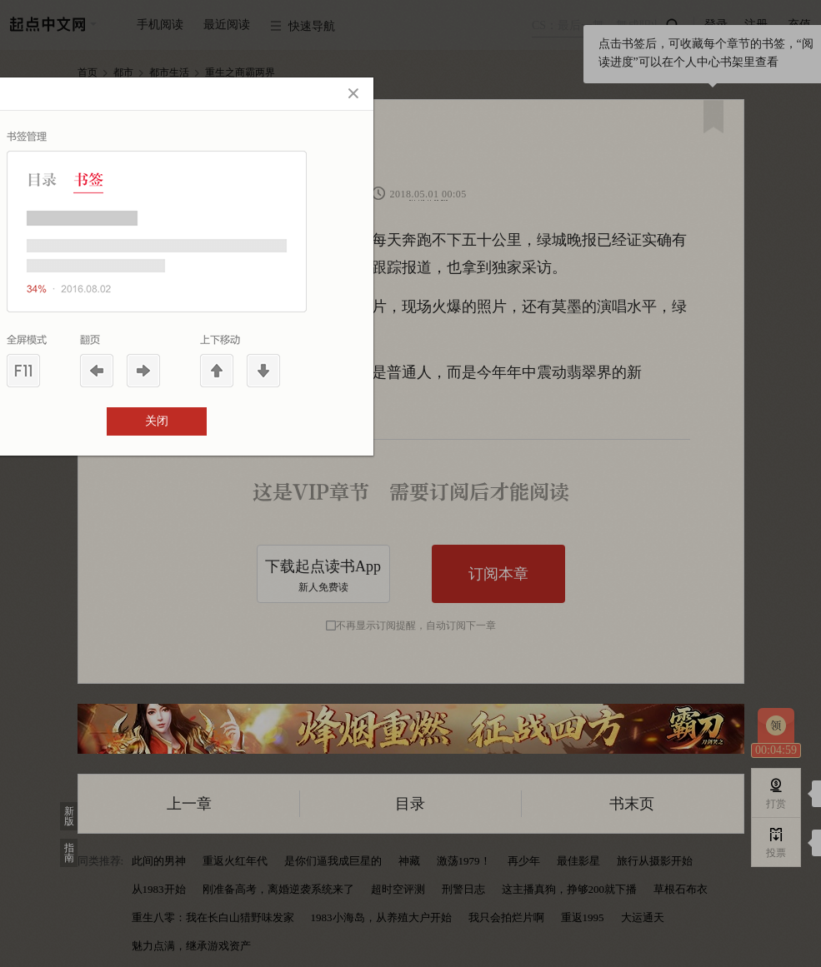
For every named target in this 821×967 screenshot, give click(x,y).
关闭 (156, 421)
